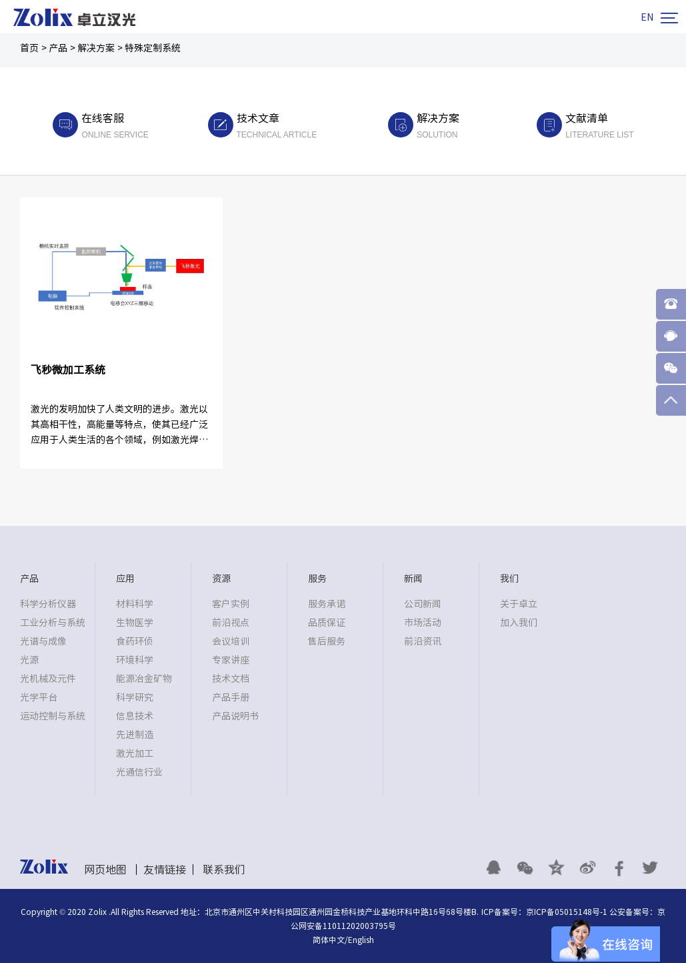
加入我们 (518, 622)
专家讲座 (230, 660)
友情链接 (164, 869)
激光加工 (134, 753)
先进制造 (134, 734)
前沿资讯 (422, 641)
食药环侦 (134, 641)
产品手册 (230, 697)
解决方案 (96, 48)
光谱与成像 (43, 641)
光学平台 (38, 697)
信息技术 (134, 716)
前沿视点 (230, 622)
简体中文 (329, 940)
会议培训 (230, 641)
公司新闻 (422, 604)
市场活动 (422, 622)
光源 (29, 660)
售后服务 (326, 641)
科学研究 (134, 697)
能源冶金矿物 (144, 678)
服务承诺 (326, 604)
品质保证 (326, 622)
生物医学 (134, 622)
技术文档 (230, 678)
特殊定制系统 (153, 48)
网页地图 (105, 869)
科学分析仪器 (48, 604)
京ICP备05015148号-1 (566, 912)
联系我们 (224, 869)
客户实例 (230, 604)
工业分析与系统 (52, 622)
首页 (29, 48)
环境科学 (134, 660)
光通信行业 (139, 772)
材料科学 (134, 604)
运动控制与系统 (52, 716)
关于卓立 (518, 604)
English (361, 940)
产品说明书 (235, 716)
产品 (58, 48)
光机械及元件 (48, 678)
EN (647, 17)
